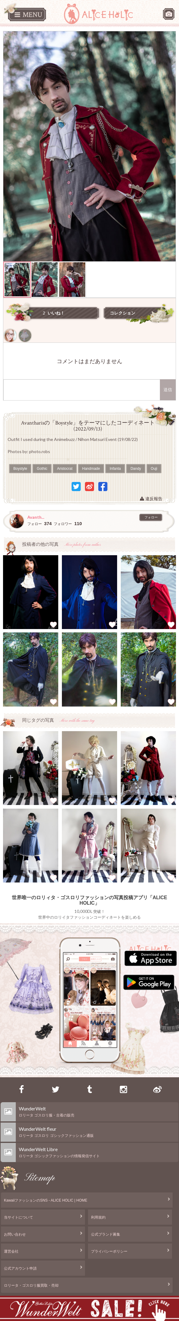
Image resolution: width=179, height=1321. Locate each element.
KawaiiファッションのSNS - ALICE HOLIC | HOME (45, 1200)
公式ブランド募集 (105, 1234)
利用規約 (98, 1217)
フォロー (151, 517)
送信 (168, 389)
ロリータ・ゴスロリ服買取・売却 (31, 1285)
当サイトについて (18, 1217)
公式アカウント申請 (20, 1268)
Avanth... (35, 517)
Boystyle (20, 468)
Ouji (154, 468)
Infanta (115, 468)
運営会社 (11, 1251)
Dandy (135, 468)
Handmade (91, 468)
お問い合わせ (15, 1234)
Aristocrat (65, 468)
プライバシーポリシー (109, 1251)
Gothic (42, 468)
